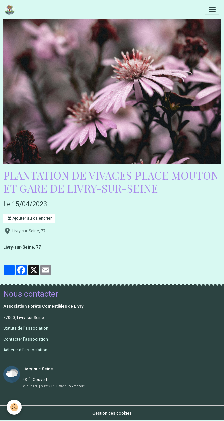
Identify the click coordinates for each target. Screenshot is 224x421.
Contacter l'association (25, 339)
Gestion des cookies (112, 413)
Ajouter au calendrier (29, 218)
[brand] (11, 10)
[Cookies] (14, 407)
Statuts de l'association (25, 328)
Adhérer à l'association (25, 350)
